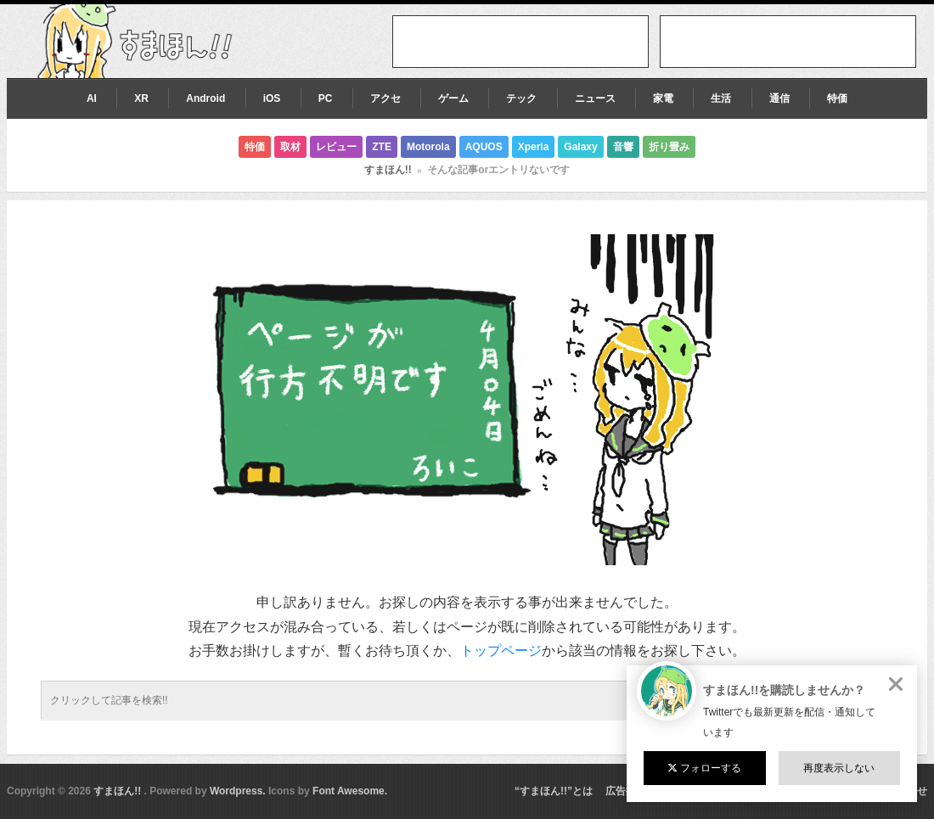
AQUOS (484, 147)
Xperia (533, 147)
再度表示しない (839, 768)
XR (141, 98)
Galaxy (580, 147)
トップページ (501, 650)
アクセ (385, 98)
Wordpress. (238, 791)
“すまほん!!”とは (554, 791)
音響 (623, 147)
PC (325, 98)
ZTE (381, 147)
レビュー (336, 147)
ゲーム (453, 98)
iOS (272, 98)
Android (205, 98)
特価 (837, 98)
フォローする (704, 768)
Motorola (428, 147)
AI (92, 98)
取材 (290, 147)
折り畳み (669, 147)
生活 (721, 98)
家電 (663, 98)
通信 (779, 98)
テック (521, 98)
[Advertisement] (788, 41)
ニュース (595, 98)
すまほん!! (388, 170)
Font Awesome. (349, 791)
